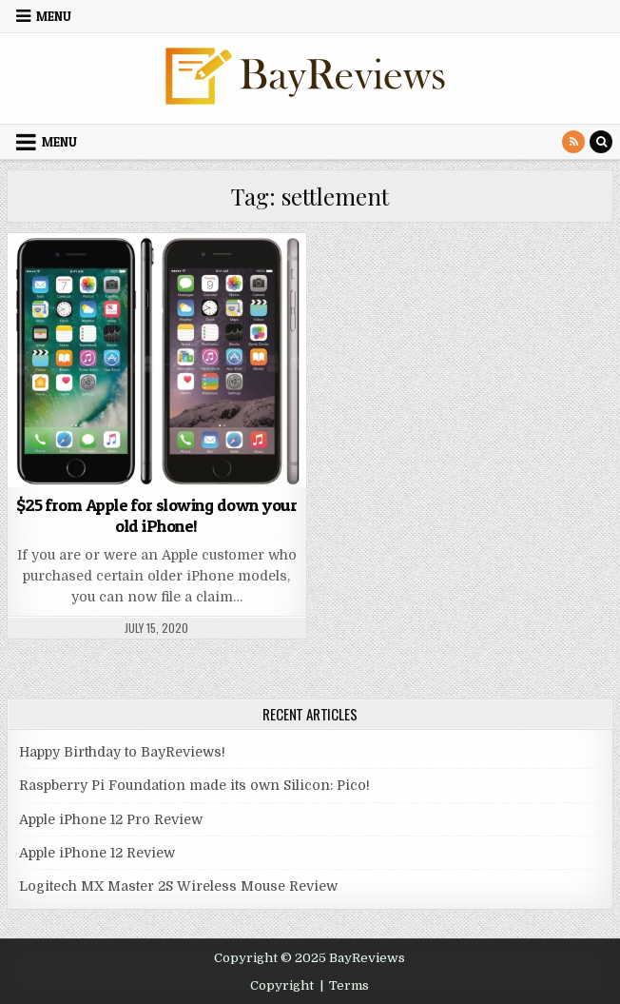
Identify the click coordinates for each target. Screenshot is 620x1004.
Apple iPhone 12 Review (97, 852)
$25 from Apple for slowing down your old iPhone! (156, 515)
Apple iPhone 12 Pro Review (111, 819)
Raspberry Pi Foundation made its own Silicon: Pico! (194, 785)
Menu (53, 16)
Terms (349, 985)
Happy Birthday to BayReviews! (122, 751)
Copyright (282, 985)
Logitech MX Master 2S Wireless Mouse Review (178, 886)
